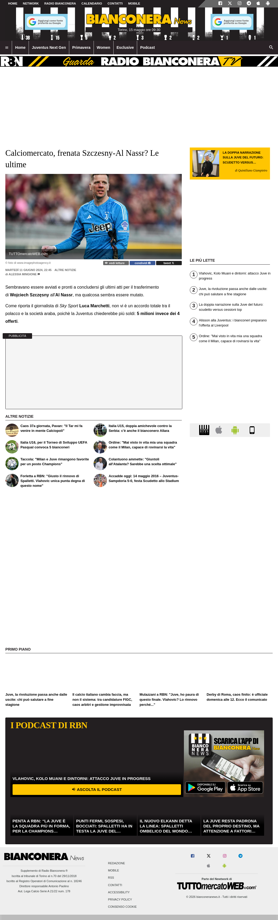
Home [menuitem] (20, 47)
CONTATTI (115, 3)
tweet (169, 263)
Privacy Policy (120, 899)
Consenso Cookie (122, 907)
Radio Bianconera (60, 3)
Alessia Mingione (23, 274)
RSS (111, 877)
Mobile (113, 870)
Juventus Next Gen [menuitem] (49, 47)
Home (12, 3)
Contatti (115, 885)
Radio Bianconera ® (54, 870)
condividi (142, 263)
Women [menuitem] (103, 47)
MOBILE (134, 3)
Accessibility (119, 892)
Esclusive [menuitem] (125, 47)
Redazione (116, 863)
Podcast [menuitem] (147, 47)
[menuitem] (7, 48)
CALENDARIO (92, 3)
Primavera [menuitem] (81, 47)
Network (31, 3)
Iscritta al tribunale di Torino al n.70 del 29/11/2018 (44, 876)
